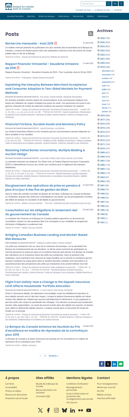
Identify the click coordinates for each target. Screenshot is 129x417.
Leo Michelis (59, 128)
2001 (102, 185)
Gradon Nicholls (56, 97)
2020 (102, 63)
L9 (36, 112)
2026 (102, 38)
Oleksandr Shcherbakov (72, 97)
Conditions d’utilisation (77, 383)
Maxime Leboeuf (65, 243)
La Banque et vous (102, 10)
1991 (102, 222)
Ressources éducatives (16, 394)
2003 (102, 177)
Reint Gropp (58, 290)
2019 (102, 67)
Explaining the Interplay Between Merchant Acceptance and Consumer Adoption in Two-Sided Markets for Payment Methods (48, 89)
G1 (23, 270)
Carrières (118, 10)
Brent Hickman (67, 158)
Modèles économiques (66, 140)
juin (103, 93)
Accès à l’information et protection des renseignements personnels (79, 396)
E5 (16, 140)
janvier (105, 111)
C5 (9, 112)
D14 (12, 317)
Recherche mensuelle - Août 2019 (29, 43)
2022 (102, 54)
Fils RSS (100, 391)
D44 (22, 173)
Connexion (43, 396)
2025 (102, 42)
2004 (102, 173)
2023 (102, 50)
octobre (105, 78)
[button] (102, 364)
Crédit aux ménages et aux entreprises (73, 143)
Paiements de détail (43, 115)
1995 (102, 210)
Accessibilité (11, 387)
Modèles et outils (50, 140)
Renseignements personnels (74, 388)
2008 (102, 156)
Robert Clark (55, 158)
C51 (12, 112)
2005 (102, 169)
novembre (106, 74)
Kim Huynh (44, 97)
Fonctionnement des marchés (16, 272)
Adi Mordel (68, 290)
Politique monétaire (83, 140)
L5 (32, 317)
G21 (32, 173)
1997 (102, 201)
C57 (12, 173)
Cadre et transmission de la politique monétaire (23, 143)
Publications (63, 16)
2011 (102, 144)
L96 (39, 112)
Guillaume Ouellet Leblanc (47, 243)
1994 (102, 214)
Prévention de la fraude (16, 398)
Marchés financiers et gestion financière (71, 173)
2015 (102, 127)
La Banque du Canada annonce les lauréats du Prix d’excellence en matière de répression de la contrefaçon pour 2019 (46, 331)
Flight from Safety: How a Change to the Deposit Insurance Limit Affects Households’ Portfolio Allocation (47, 284)
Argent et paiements (70, 112)
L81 (32, 112)
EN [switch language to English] (115, 3)
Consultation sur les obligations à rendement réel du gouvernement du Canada (41, 212)
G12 (27, 270)
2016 (102, 123)
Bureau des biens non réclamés (46, 391)
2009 (102, 152)
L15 (25, 112)
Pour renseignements (107, 383)
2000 (102, 189)
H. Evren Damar (46, 290)
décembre (106, 71)
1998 (102, 197)
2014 (102, 131)
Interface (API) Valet (106, 398)
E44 (12, 140)
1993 (102, 218)
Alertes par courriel (106, 387)
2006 (102, 164)
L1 (18, 112)
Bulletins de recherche (59, 57)
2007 (102, 160)
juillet (104, 89)
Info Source (71, 402)
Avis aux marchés (35, 203)
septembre (106, 82)
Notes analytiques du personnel (63, 267)
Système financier (59, 115)
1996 (102, 206)
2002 (102, 181)
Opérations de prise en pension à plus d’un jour (72, 203)
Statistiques (103, 16)
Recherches (78, 16)
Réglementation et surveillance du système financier (59, 176)
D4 (18, 173)
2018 (102, 115)
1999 (102, 193)
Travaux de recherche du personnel (36, 57)
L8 (29, 112)
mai (103, 97)
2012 (102, 140)
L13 (21, 112)
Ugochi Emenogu (47, 128)
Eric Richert (78, 158)
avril (104, 100)
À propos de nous (83, 10)
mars (104, 104)
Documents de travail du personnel (64, 109)
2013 (102, 136)
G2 (28, 173)
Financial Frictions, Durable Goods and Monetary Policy (45, 124)
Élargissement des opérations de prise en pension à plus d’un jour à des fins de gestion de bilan (42, 188)
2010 (102, 148)
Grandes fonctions (15, 16)
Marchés (31, 16)
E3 (6, 270)
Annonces (32, 345)
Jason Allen (44, 158)
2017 (102, 119)
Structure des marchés (14, 176)
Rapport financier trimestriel (43, 78)
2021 (102, 58)
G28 (26, 317)
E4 (8, 140)
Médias (90, 16)
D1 (9, 317)
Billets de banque (47, 16)
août (104, 85)
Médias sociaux (104, 394)
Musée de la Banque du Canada (47, 385)
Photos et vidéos (13, 391)
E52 (19, 140)
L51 (35, 317)
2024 (102, 46)
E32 (10, 270)
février (105, 108)
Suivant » (53, 355)
